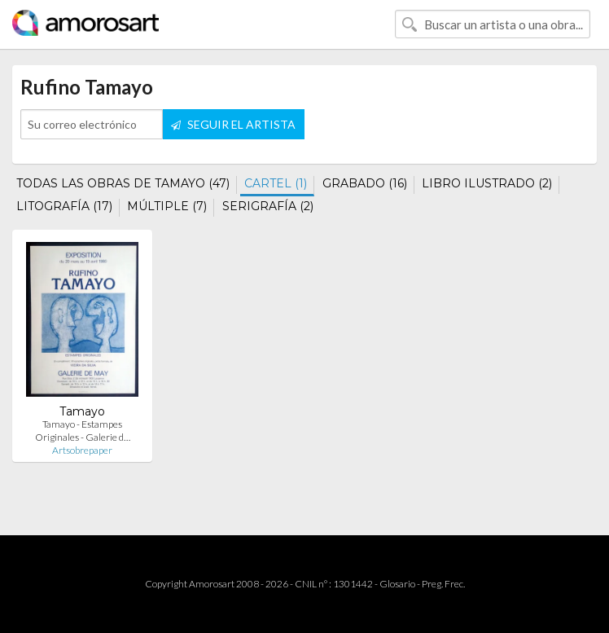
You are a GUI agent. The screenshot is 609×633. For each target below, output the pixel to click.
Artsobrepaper (82, 450)
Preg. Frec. (443, 584)
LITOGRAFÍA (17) (64, 206)
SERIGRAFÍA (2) (267, 206)
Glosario (397, 584)
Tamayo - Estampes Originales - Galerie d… (82, 430)
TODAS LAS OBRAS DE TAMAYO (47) (123, 183)
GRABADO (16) (364, 183)
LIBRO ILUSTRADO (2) (487, 183)
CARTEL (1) (275, 183)
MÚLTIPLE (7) (167, 206)
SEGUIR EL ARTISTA (233, 124)
